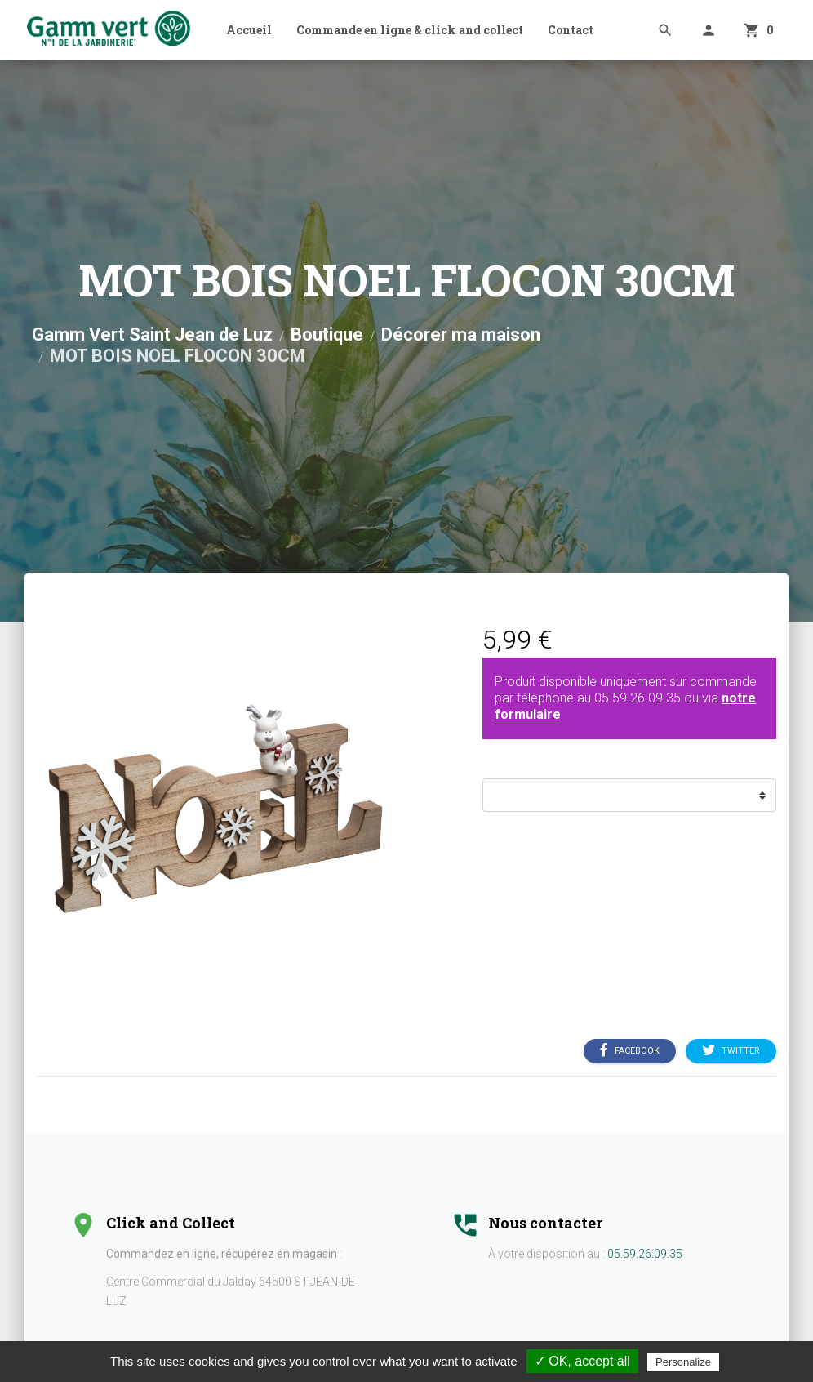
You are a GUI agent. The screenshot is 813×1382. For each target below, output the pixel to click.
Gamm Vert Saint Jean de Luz (152, 334)
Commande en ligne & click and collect (409, 30)
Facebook (630, 1051)
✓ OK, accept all (582, 1361)
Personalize (683, 1362)
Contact (570, 30)
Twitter (731, 1051)
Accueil (249, 30)
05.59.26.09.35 (637, 698)
